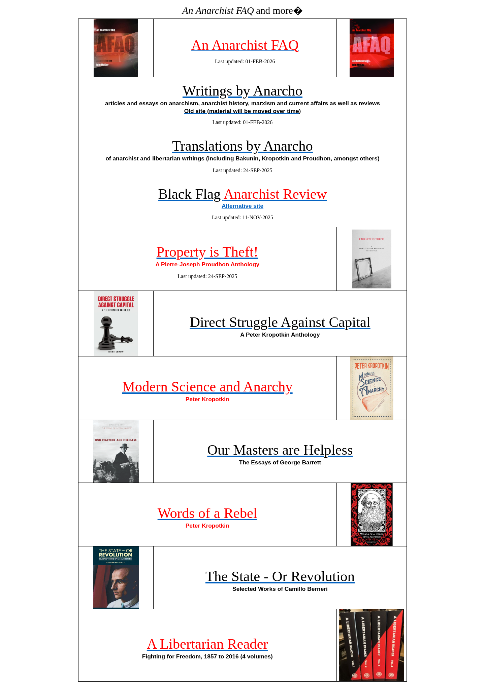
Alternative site (242, 205)
